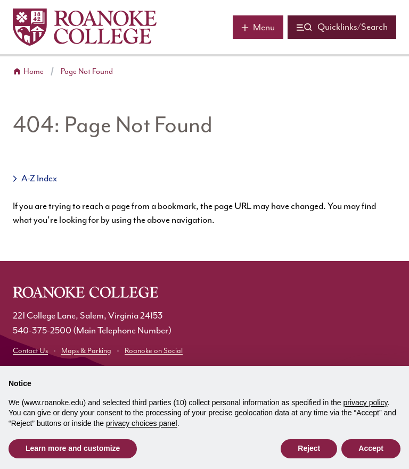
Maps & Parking (86, 351)
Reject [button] (309, 448)
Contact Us (30, 351)
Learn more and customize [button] (73, 448)
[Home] (85, 27)
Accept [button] (370, 448)
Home (33, 71)
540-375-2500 (42, 330)
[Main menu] (258, 27)
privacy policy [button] (365, 402)
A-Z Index (39, 178)
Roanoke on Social (154, 351)
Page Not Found (87, 71)
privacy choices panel (141, 423)
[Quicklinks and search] (342, 27)
